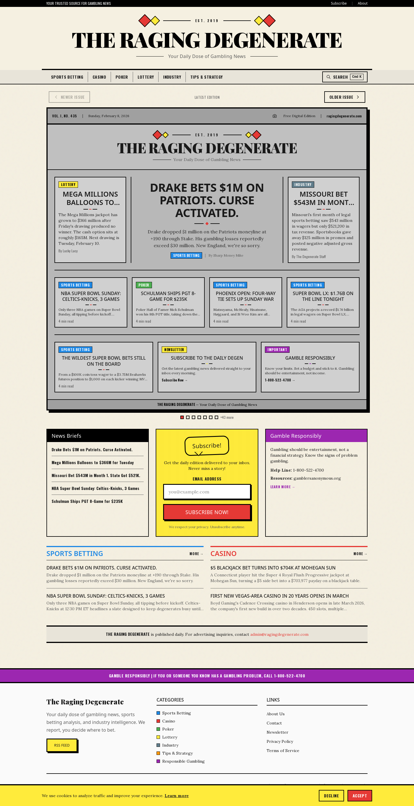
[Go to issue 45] (210, 417)
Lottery (146, 77)
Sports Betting (67, 77)
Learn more (177, 795)
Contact (274, 723)
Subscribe (339, 3)
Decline (331, 796)
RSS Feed (62, 745)
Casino (99, 77)
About (363, 3)
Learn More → (282, 487)
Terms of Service (283, 750)
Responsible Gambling (181, 761)
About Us (276, 713)
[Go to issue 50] (182, 417)
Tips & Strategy (206, 77)
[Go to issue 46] (205, 417)
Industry (172, 77)
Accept (360, 796)
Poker (122, 77)
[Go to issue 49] (188, 417)
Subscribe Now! (207, 512)
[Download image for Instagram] (275, 116)
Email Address (207, 479)
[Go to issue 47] (199, 417)
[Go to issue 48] (193, 417)
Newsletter (277, 732)
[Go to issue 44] (216, 417)
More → (197, 553)
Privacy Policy (280, 741)
